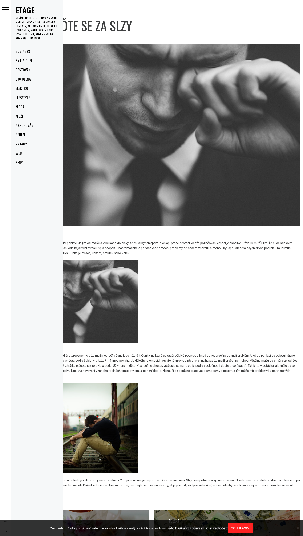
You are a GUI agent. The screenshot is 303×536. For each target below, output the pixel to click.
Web (19, 153)
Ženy (19, 162)
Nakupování (25, 125)
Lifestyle (23, 97)
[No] (298, 528)
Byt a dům (24, 60)
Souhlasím (240, 528)
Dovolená (23, 79)
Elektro (22, 88)
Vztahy (21, 144)
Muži (19, 116)
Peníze (21, 134)
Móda (20, 106)
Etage (25, 10)
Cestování (24, 69)
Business (23, 51)
